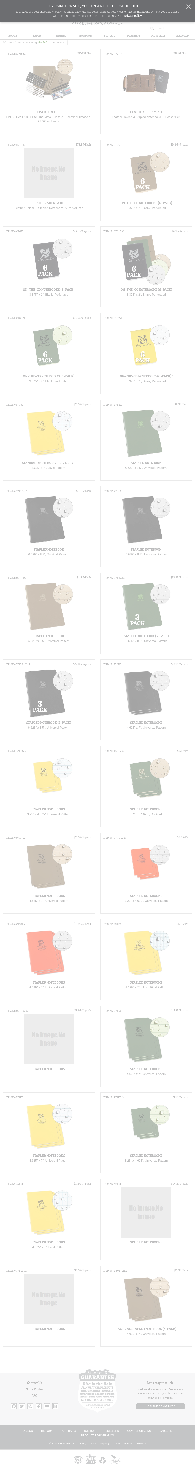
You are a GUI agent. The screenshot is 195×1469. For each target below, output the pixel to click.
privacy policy (133, 15)
